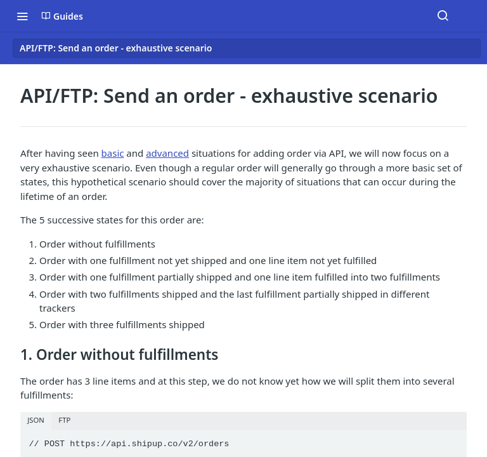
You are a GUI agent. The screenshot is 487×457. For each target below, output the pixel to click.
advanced (167, 153)
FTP (64, 420)
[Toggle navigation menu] (22, 15)
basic (112, 153)
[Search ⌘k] (442, 15)
